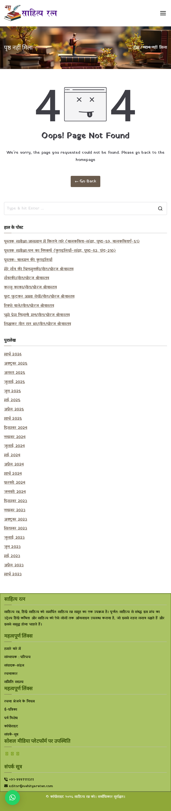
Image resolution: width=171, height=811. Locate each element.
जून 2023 (12, 547)
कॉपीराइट (11, 726)
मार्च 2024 (13, 474)
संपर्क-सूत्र (11, 734)
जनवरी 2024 (15, 492)
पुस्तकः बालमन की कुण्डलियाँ (28, 260)
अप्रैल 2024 (14, 465)
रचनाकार (10, 673)
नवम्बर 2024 (14, 437)
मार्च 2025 (13, 419)
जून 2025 (12, 391)
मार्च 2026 (13, 354)
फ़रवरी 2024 (14, 483)
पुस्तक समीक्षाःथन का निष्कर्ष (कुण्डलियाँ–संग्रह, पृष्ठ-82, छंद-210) (60, 251)
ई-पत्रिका (10, 709)
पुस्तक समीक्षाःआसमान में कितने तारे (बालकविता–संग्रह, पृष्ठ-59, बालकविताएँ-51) (72, 242)
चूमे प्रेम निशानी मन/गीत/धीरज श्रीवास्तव (37, 315)
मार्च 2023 (13, 574)
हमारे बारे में (12, 649)
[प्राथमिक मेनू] (163, 13)
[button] (12, 797)
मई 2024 (12, 455)
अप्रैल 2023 (14, 565)
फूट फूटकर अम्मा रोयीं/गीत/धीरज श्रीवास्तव (39, 297)
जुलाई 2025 (14, 382)
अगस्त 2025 (14, 373)
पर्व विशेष (11, 718)
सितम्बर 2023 (15, 529)
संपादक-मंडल (14, 665)
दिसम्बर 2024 (15, 428)
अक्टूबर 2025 (15, 364)
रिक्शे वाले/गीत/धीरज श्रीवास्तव (29, 306)
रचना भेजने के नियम (19, 701)
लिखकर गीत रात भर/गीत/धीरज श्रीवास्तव (37, 324)
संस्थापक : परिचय (17, 657)
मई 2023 (12, 556)
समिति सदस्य (13, 682)
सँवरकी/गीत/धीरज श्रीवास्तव (26, 278)
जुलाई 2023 (14, 538)
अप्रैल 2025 (14, 409)
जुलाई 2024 (14, 446)
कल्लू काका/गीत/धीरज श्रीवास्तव (30, 287)
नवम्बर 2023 (14, 510)
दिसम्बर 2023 (15, 501)
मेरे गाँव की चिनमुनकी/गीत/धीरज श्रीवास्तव (38, 269)
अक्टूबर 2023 (15, 520)
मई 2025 (12, 400)
